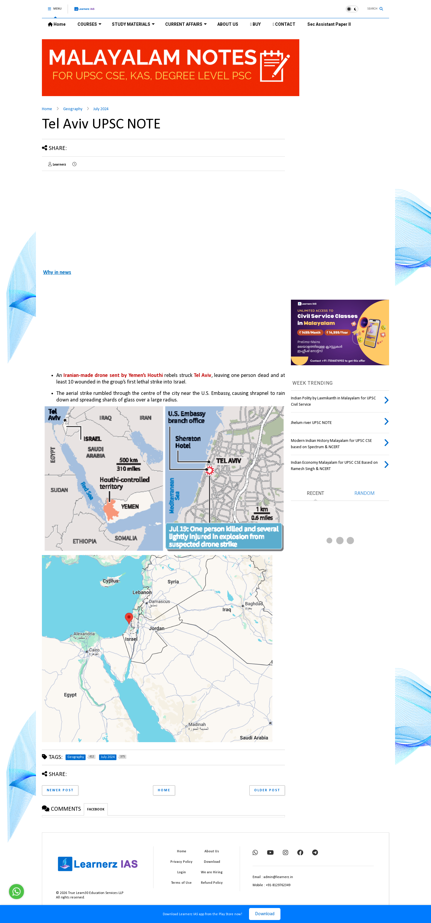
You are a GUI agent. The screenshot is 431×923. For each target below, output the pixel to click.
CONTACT (284, 24)
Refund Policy (212, 883)
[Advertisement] (92, 217)
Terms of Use (181, 883)
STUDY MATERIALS (133, 24)
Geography (72, 109)
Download (264, 914)
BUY (255, 24)
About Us (211, 851)
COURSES (89, 24)
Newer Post (60, 790)
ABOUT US (227, 24)
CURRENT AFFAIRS (186, 24)
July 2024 (101, 109)
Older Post (267, 790)
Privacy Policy (181, 862)
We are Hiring (212, 872)
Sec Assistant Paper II (329, 24)
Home (57, 24)
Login (181, 872)
